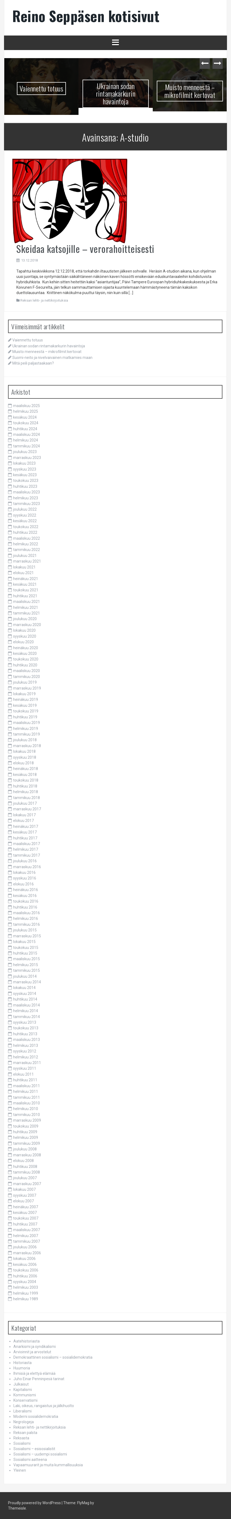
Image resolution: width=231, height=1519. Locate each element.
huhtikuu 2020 (25, 665)
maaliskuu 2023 (26, 492)
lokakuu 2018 (24, 751)
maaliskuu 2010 (26, 1103)
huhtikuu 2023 (25, 486)
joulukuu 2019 (25, 682)
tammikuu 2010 (26, 1114)
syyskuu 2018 (24, 757)
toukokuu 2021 (25, 590)
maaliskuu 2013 (26, 1039)
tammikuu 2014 (26, 1017)
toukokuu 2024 (25, 423)
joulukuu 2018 (25, 740)
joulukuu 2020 (25, 619)
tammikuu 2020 (26, 676)
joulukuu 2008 (25, 1149)
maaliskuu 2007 (26, 1230)
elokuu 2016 (23, 884)
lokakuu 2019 (24, 694)
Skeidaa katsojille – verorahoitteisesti (85, 248)
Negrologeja (23, 1422)
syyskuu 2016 (24, 878)
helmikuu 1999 (25, 1293)
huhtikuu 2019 (25, 717)
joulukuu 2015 (25, 930)
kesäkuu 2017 (25, 832)
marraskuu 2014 (27, 982)
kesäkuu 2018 (25, 774)
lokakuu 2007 (24, 1189)
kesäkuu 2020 (25, 653)
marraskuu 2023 (27, 457)
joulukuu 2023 (25, 452)
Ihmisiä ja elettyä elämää (34, 1373)
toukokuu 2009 (25, 1126)
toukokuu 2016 (25, 901)
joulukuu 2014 (25, 976)
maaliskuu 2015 (26, 959)
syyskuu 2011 (24, 1068)
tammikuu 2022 (26, 549)
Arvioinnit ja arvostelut (32, 1352)
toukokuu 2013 (25, 1028)
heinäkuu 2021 (25, 579)
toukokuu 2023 (25, 480)
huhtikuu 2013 (25, 1034)
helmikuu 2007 (25, 1236)
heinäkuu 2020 (25, 648)
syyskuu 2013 (24, 1022)
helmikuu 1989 (25, 1299)
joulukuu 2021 (25, 555)
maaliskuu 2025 (26, 406)
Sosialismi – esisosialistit (34, 1449)
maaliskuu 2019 (26, 722)
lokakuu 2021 (24, 567)
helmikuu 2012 (25, 1057)
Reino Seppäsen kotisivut (85, 15)
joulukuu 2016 (25, 861)
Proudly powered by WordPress (34, 1503)
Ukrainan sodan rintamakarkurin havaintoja (116, 94)
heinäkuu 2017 (25, 826)
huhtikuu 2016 (25, 907)
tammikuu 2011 (26, 1097)
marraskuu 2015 (27, 936)
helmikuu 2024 (25, 440)
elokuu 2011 (23, 1074)
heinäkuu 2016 (25, 890)
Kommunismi (24, 1395)
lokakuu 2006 (24, 1258)
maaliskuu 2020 (26, 671)
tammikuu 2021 (26, 613)
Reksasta (21, 1438)
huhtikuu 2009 (25, 1132)
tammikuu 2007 (26, 1241)
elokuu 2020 (23, 642)
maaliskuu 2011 (26, 1086)
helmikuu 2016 (25, 918)
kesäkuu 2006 (25, 1264)
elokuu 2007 (23, 1201)
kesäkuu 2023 (25, 475)
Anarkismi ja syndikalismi (34, 1346)
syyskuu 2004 (24, 1282)
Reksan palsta (25, 1432)
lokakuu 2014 (24, 987)
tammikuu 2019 (26, 734)
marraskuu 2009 (27, 1120)
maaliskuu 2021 (26, 601)
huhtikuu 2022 (25, 532)
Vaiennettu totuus (42, 88)
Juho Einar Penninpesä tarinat (38, 1379)
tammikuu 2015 (26, 970)
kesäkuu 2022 (25, 521)
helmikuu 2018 (25, 792)
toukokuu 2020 (25, 659)
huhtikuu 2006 (25, 1276)
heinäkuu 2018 (25, 768)
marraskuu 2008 (27, 1155)
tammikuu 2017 (26, 855)
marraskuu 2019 (27, 688)
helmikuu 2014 (25, 1011)
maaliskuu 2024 (26, 434)
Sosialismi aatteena (30, 1459)
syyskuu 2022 (24, 515)
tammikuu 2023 (26, 503)
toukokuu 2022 (25, 527)
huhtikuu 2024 (25, 429)
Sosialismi (22, 1443)
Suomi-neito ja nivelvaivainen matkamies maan (52, 357)
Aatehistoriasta (26, 1341)
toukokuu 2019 (25, 711)
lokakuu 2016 (24, 872)
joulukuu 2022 (25, 509)
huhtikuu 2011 (25, 1080)
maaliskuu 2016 (26, 913)
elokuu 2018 (23, 763)
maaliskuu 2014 (26, 1005)
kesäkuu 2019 (25, 705)
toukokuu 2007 (25, 1218)
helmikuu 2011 (25, 1091)
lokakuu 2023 (24, 463)
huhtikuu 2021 (25, 596)
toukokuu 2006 (25, 1270)
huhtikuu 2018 (25, 786)
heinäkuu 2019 (25, 699)
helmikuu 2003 (25, 1287)
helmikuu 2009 (25, 1137)
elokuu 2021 (23, 573)
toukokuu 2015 (25, 947)
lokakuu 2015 (24, 941)
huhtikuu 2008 (25, 1166)
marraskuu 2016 (27, 867)
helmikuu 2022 (25, 544)
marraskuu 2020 (27, 625)
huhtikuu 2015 (25, 953)
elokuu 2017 (23, 820)
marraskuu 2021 (27, 561)
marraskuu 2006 (27, 1253)
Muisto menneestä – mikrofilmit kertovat (190, 91)
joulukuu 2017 (25, 803)
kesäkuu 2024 (25, 417)
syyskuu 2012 (24, 1051)
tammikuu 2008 (26, 1172)
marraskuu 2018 (27, 746)
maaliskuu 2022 (26, 538)
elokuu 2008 (23, 1160)
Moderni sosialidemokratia (35, 1416)
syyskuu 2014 (24, 993)
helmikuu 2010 (25, 1109)
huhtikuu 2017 (25, 838)
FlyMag (83, 1503)
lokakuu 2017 (24, 815)
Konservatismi (25, 1400)
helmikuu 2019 (25, 728)
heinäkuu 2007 (25, 1207)
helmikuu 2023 (25, 498)
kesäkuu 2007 (25, 1212)
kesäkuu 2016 (25, 895)
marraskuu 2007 (27, 1184)
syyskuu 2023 (24, 469)
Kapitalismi (22, 1389)
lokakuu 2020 (24, 630)
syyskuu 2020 (24, 636)
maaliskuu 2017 (26, 844)
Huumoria (21, 1368)
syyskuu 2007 (24, 1195)
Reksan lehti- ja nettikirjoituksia (44, 300)
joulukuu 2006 (25, 1247)
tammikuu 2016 (26, 924)
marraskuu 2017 (27, 809)
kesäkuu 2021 (25, 584)
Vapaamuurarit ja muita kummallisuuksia (48, 1465)
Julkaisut (21, 1384)
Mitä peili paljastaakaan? (33, 363)
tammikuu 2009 (26, 1143)
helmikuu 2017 (25, 849)
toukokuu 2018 (25, 780)
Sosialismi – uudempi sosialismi (40, 1454)
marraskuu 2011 (27, 1063)
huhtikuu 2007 (25, 1224)
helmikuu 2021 (25, 607)
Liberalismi (22, 1411)
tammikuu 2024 (26, 446)
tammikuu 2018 (26, 798)
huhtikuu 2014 (25, 999)
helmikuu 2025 (25, 411)
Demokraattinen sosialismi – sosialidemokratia (52, 1357)
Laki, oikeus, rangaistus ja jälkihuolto (43, 1406)
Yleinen (19, 1470)
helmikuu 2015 (25, 965)
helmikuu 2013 (25, 1045)
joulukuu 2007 (25, 1178)
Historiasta (22, 1363)
